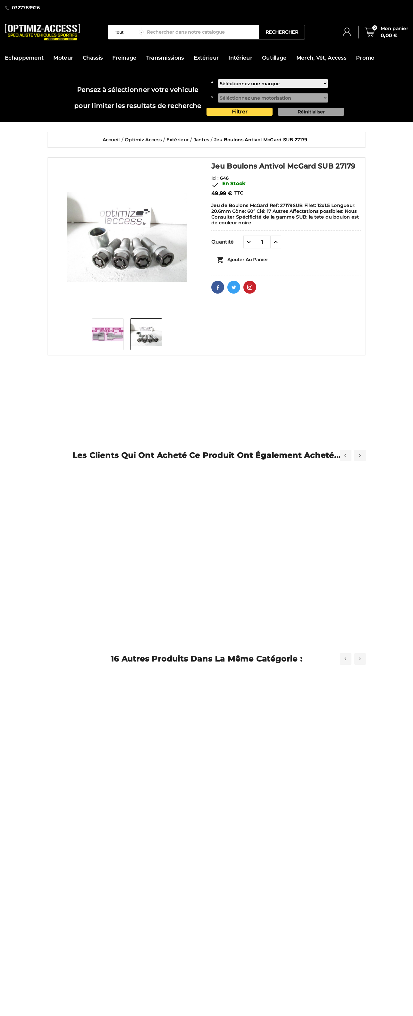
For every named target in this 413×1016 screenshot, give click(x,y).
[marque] (273, 83)
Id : (215, 178)
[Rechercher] (201, 32)
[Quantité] (262, 242)
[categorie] (128, 32)
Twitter (233, 287)
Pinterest (249, 287)
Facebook (217, 287)
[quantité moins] (248, 242)
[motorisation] (273, 98)
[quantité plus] (275, 242)
